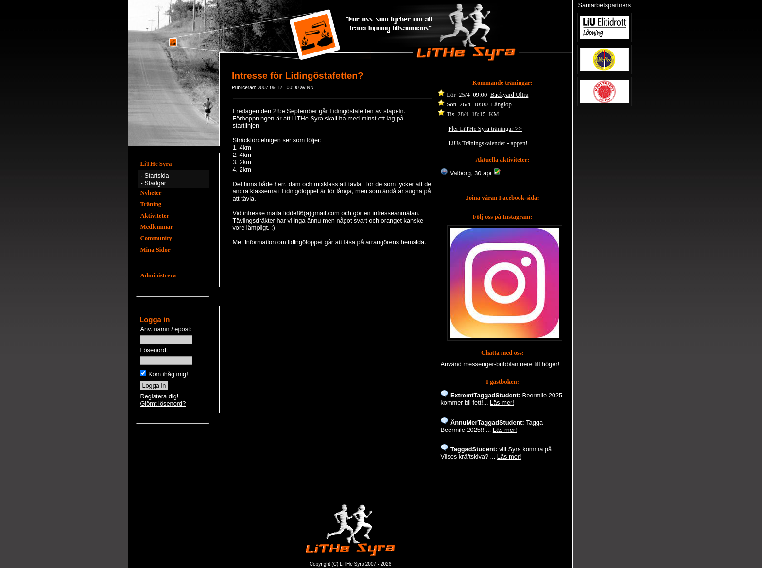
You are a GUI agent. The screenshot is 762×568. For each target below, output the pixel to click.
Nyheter (150, 192)
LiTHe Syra (156, 163)
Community (156, 238)
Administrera (158, 275)
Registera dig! (159, 396)
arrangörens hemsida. (395, 242)
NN (310, 87)
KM (494, 114)
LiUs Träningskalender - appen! (487, 143)
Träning (150, 204)
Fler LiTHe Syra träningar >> (485, 128)
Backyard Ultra (509, 94)
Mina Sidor (155, 249)
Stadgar (155, 183)
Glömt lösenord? (163, 403)
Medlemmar (156, 227)
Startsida (156, 175)
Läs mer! (502, 402)
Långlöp (501, 104)
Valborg (460, 173)
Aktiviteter (154, 215)
